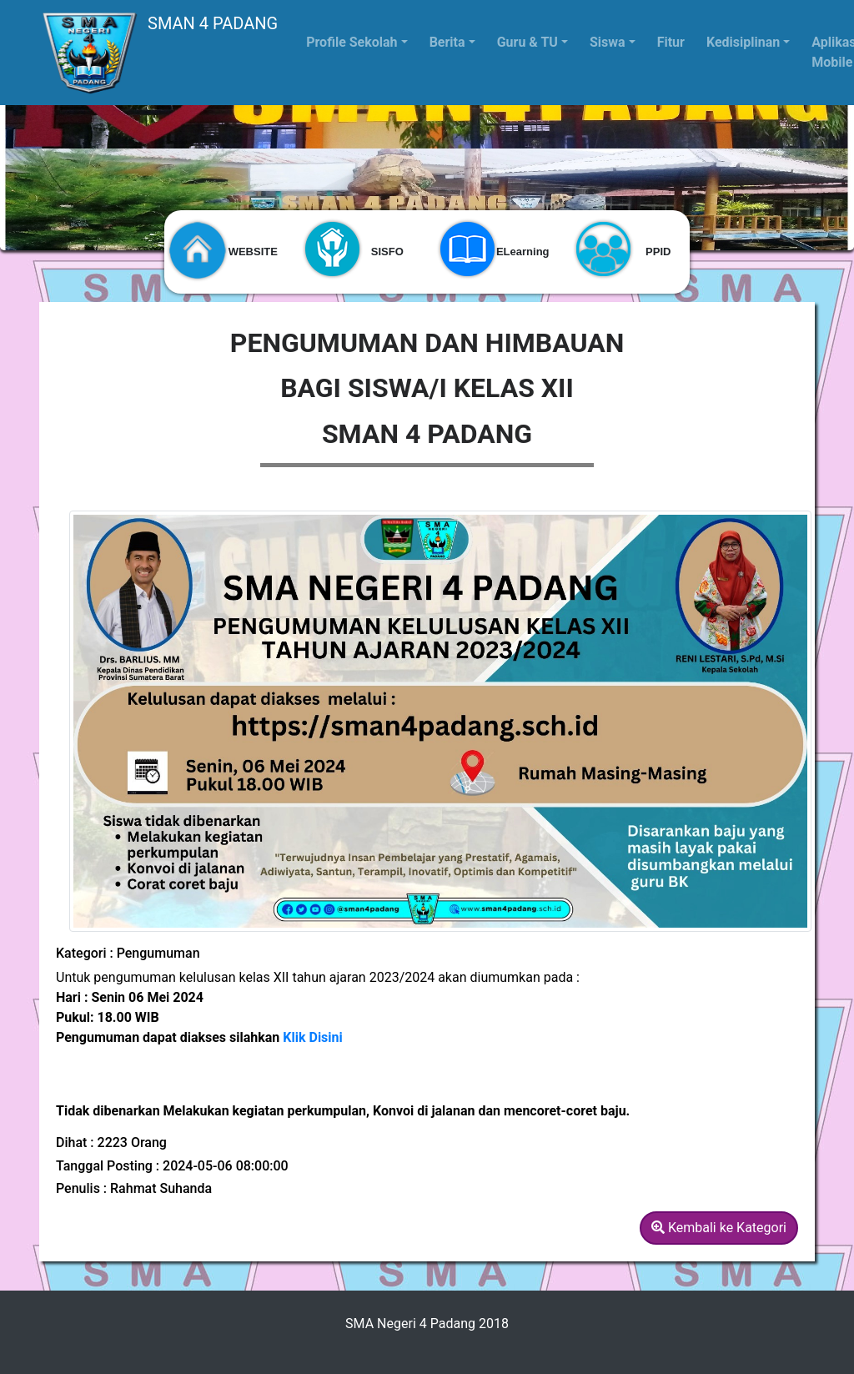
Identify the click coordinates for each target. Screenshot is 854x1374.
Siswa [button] (607, 42)
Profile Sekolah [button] (351, 42)
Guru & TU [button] (527, 42)
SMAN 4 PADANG (158, 52)
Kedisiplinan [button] (743, 42)
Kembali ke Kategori (718, 1228)
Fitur (671, 42)
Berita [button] (447, 42)
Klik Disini (312, 1037)
